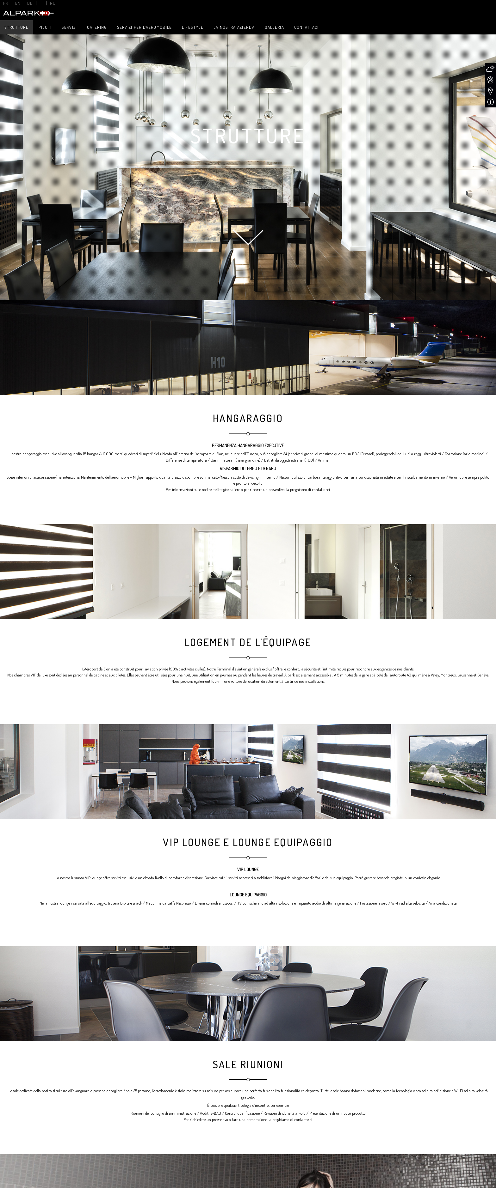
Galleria (274, 27)
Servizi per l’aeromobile (144, 27)
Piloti (45, 27)
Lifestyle (192, 27)
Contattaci (306, 27)
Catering (97, 27)
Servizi (69, 27)
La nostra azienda (234, 27)
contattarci (321, 489)
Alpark (28, 13)
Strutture (16, 27)
